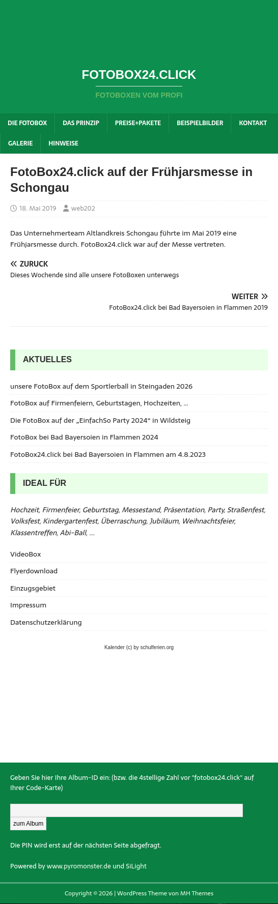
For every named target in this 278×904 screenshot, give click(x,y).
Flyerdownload (34, 570)
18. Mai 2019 (38, 208)
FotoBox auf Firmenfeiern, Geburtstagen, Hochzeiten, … (99, 403)
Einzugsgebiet (32, 588)
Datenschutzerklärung (46, 622)
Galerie (20, 143)
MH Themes (196, 893)
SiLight (136, 866)
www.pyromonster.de (79, 866)
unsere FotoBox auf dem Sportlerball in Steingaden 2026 (101, 386)
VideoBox (25, 554)
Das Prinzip (81, 123)
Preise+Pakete (138, 123)
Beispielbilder (200, 123)
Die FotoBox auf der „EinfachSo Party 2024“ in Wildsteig (100, 420)
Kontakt (253, 123)
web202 (83, 208)
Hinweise (63, 143)
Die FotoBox (27, 123)
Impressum (28, 604)
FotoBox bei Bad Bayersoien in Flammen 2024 (84, 437)
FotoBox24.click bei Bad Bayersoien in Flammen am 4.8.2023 (108, 454)
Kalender (114, 647)
